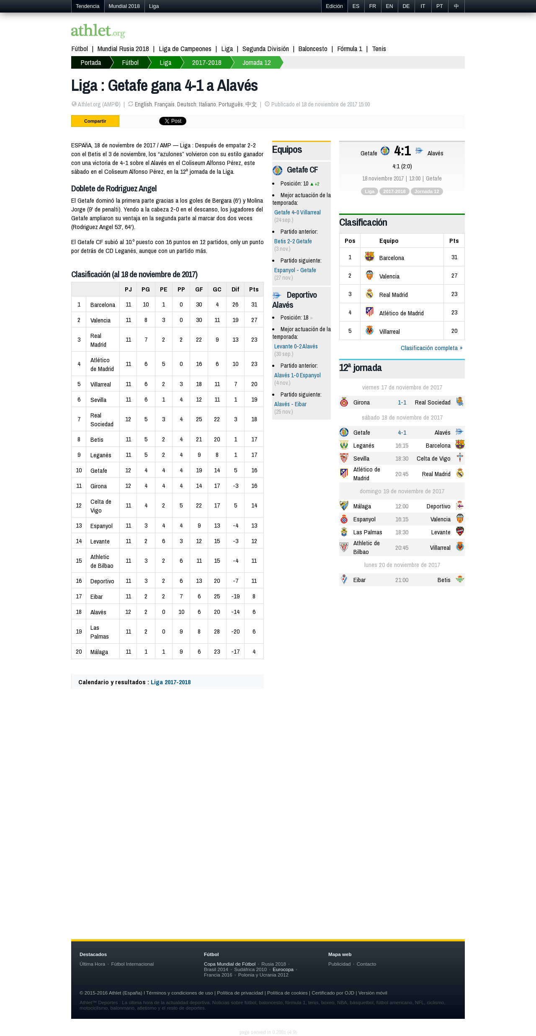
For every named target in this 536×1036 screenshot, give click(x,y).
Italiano (207, 104)
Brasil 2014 (216, 969)
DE (406, 6)
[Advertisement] (268, 778)
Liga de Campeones (185, 48)
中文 (251, 104)
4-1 (402, 432)
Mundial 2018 (124, 6)
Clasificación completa (429, 347)
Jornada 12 (256, 62)
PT (439, 6)
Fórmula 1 (349, 48)
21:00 (401, 579)
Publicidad (339, 963)
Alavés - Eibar (290, 404)
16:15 (401, 445)
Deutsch (186, 104)
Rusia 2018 (273, 963)
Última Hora (92, 963)
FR (372, 6)
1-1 (402, 402)
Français (165, 104)
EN (389, 6)
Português (231, 104)
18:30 (401, 458)
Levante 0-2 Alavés (296, 346)
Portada (90, 62)
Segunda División (265, 48)
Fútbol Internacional (132, 963)
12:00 (401, 506)
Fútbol (79, 48)
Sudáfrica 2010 (250, 969)
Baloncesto (313, 48)
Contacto (366, 963)
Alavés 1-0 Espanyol (297, 375)
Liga (154, 6)
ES (356, 6)
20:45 (401, 473)
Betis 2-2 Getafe (293, 241)
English (143, 104)
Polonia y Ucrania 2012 (263, 974)
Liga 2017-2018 (171, 682)
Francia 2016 (218, 974)
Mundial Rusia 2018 (123, 48)
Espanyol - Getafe (295, 270)
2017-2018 (207, 62)
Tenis (379, 48)
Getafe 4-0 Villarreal (297, 212)
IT (422, 6)
